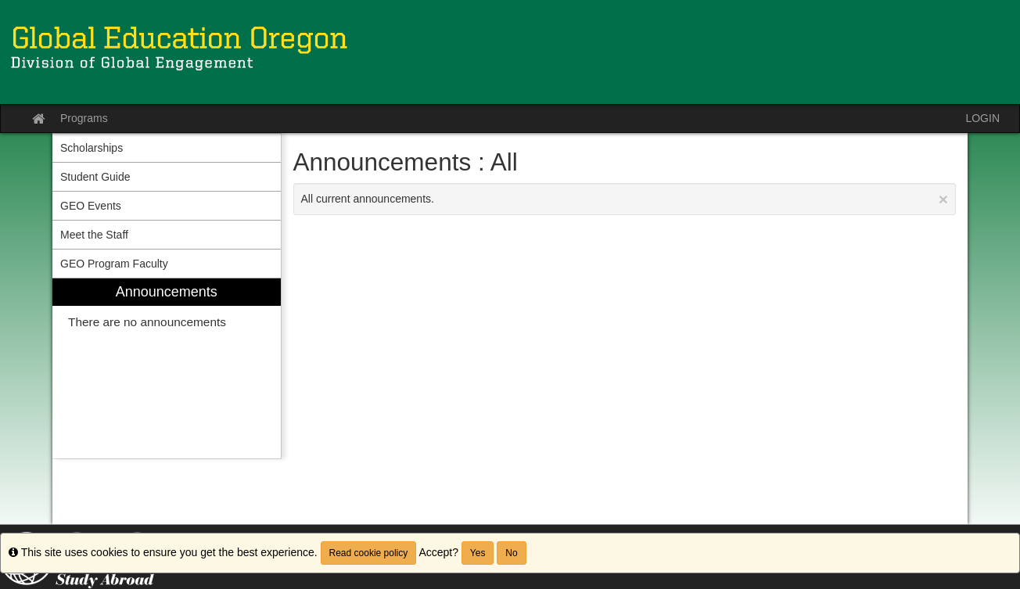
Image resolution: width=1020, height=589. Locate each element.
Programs (84, 118)
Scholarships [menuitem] (91, 148)
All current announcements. (625, 199)
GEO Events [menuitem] (90, 205)
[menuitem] (166, 368)
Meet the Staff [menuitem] (94, 234)
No (511, 553)
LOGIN (982, 118)
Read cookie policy (368, 553)
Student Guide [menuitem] (95, 177)
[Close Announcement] (943, 199)
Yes (478, 553)
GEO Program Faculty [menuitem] (114, 263)
